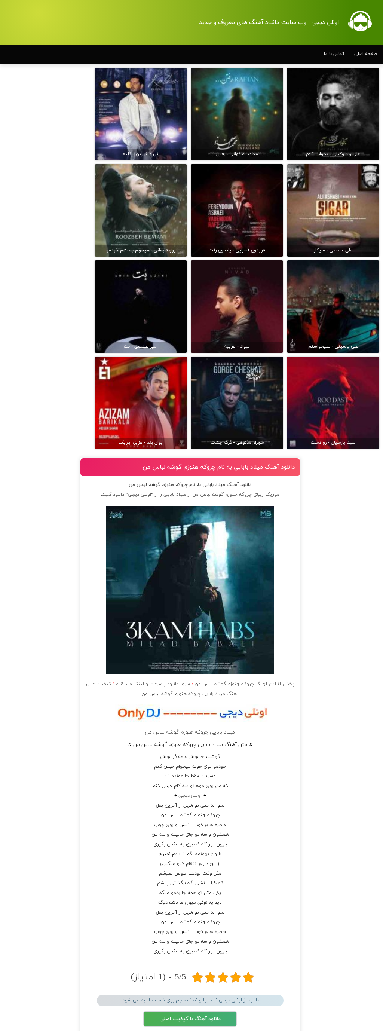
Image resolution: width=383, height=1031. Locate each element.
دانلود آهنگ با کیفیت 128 (207, 781)
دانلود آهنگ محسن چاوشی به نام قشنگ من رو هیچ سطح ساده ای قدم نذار (53, 649)
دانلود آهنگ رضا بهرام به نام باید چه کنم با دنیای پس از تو (55, 437)
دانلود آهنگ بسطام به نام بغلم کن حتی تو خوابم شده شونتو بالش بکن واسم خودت (348, 606)
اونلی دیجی (207, 537)
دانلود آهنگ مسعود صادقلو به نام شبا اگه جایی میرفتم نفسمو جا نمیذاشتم (54, 273)
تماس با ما (334, 54)
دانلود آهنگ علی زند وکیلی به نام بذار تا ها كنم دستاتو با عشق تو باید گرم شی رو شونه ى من (349, 880)
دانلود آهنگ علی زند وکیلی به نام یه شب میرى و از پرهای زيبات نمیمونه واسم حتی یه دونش (350, 836)
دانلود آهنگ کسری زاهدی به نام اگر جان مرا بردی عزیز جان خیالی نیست (52, 228)
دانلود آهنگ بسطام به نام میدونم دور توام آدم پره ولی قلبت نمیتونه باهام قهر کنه (349, 643)
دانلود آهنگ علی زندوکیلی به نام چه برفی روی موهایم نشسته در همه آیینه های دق (53, 461)
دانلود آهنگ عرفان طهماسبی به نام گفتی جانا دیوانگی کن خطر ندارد (52, 416)
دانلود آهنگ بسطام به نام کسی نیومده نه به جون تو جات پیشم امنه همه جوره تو (349, 236)
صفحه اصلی (365, 54)
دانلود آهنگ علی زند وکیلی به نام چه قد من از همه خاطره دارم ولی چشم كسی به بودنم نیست (350, 792)
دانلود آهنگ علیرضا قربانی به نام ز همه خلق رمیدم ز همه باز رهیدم (53, 347)
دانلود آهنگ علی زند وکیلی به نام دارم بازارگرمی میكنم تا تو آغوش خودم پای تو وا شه (350, 924)
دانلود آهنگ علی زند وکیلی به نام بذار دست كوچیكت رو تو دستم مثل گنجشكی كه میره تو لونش (348, 968)
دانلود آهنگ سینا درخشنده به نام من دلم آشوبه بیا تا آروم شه (53, 298)
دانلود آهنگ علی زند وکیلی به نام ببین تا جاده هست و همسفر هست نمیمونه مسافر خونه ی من (350, 748)
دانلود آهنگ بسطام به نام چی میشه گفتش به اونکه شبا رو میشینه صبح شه (349, 381)
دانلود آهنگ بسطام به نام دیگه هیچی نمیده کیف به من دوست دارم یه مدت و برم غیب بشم (349, 566)
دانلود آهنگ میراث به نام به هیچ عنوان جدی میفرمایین (54, 674)
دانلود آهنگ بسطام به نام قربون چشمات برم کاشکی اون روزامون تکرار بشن (349, 417)
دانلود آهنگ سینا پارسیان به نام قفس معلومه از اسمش (55, 535)
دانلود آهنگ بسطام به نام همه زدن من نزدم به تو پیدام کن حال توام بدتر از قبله (350, 453)
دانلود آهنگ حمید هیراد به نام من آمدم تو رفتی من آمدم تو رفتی (53, 249)
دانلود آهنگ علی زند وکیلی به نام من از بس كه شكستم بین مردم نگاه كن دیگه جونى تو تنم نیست (348, 703)
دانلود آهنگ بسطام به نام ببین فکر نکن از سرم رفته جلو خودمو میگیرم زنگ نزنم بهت (349, 526)
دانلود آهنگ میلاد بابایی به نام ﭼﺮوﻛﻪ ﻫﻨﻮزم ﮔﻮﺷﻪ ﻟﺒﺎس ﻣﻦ (226, 209)
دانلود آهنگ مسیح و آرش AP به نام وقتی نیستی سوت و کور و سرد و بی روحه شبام (52, 490)
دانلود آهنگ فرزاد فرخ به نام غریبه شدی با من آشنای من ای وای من (53, 612)
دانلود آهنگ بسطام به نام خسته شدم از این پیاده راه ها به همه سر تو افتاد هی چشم (348, 490)
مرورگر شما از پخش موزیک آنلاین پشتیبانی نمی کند (207, 804)
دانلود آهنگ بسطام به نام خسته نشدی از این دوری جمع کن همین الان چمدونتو (350, 272)
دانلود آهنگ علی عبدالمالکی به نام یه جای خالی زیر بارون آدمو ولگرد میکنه (53, 588)
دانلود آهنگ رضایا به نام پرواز (56, 629)
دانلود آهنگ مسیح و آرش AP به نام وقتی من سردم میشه (55, 367)
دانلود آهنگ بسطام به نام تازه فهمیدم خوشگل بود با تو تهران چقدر (349, 345)
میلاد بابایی (192, 236)
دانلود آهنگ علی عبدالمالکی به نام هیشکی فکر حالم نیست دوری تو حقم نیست (52, 322)
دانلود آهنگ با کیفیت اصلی (207, 760)
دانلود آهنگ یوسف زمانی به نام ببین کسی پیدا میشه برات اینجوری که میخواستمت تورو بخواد (54, 559)
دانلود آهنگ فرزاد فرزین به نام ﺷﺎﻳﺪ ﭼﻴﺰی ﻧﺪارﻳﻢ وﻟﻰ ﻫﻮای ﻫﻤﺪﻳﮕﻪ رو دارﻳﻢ (52, 392)
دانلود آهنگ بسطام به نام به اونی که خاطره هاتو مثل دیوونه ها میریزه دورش (349, 308)
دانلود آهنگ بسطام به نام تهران (350, 671)
